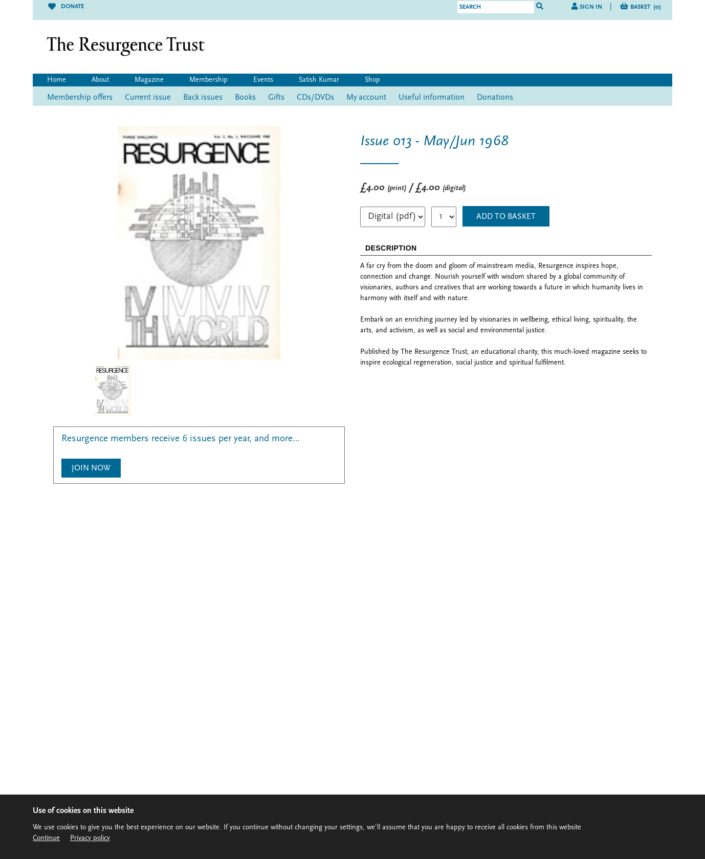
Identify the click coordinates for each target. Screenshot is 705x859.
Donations (495, 98)
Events (263, 80)
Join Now (91, 468)
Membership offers (80, 98)
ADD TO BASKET (506, 217)
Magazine (149, 80)
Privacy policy (90, 838)
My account (366, 98)
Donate (66, 7)
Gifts (276, 98)
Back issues (203, 98)
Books (245, 98)
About (100, 80)
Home (56, 80)
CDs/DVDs (315, 98)
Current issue (148, 98)
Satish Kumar (319, 80)
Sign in (591, 7)
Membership (208, 80)
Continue (46, 838)
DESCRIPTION (391, 248)
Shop (372, 80)
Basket (645, 7)
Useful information (432, 98)
